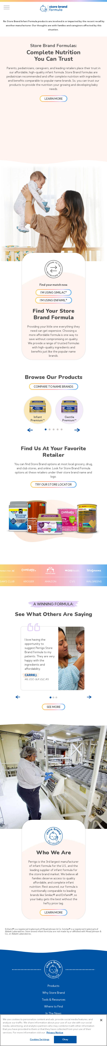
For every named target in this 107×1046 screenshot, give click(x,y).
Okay (65, 1039)
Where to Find (53, 1006)
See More (53, 706)
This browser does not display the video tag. (53, 134)
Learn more (54, 98)
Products (53, 986)
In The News (53, 1013)
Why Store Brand (53, 992)
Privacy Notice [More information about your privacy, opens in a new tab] (55, 1032)
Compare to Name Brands (53, 386)
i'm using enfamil (53, 300)
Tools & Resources (53, 999)
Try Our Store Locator (53, 484)
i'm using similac (53, 292)
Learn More (54, 912)
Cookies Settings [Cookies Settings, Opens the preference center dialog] (39, 1039)
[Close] (101, 1020)
